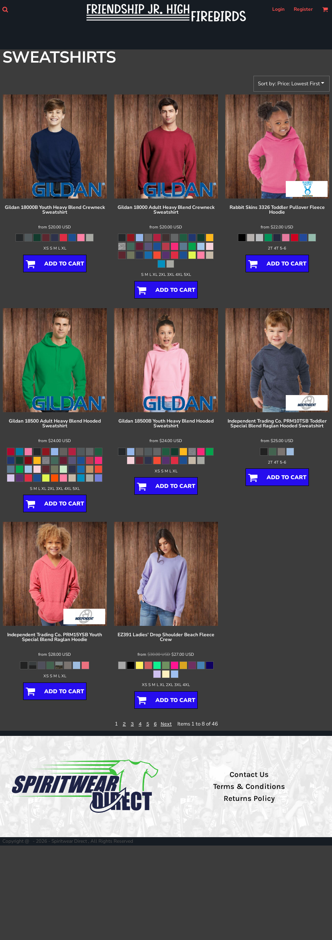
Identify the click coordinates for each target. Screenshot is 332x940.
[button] (5, 9)
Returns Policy (249, 798)
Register (303, 9)
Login (278, 9)
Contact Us (249, 774)
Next (166, 724)
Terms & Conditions (249, 786)
